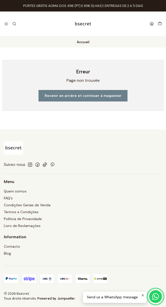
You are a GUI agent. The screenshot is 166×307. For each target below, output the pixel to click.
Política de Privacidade (23, 219)
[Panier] (160, 24)
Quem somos (15, 191)
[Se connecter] (151, 24)
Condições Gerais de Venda (27, 205)
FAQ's (8, 198)
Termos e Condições (21, 212)
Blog (7, 253)
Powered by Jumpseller (56, 298)
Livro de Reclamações (22, 225)
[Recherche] (14, 24)
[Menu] (6, 24)
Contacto (12, 246)
